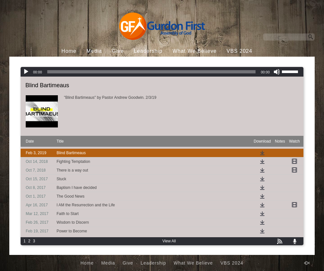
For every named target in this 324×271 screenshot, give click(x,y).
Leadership (148, 51)
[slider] (151, 71)
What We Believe (194, 51)
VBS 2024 (239, 51)
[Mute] (277, 72)
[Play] (26, 72)
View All (169, 241)
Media (94, 51)
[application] (162, 72)
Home (68, 51)
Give (118, 51)
